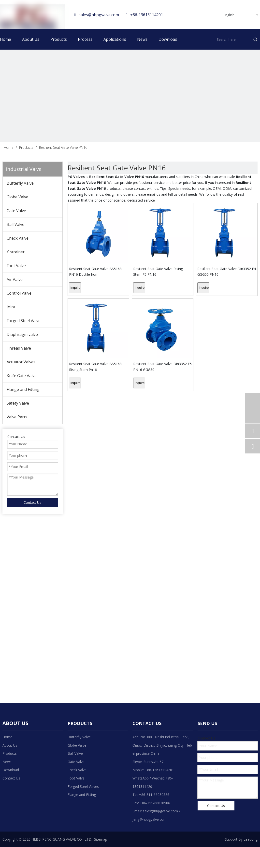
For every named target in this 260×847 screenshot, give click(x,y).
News (7, 761)
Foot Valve (16, 265)
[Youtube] (209, 14)
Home (7, 737)
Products (9, 753)
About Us (9, 745)
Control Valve (19, 293)
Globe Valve (17, 197)
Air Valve (15, 279)
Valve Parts (17, 417)
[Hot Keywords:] (255, 39)
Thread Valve (19, 348)
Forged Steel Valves (83, 786)
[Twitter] (200, 14)
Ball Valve (15, 224)
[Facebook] (180, 14)
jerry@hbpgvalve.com (149, 819)
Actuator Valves (21, 362)
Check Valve (18, 238)
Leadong (251, 839)
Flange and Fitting (23, 389)
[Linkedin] (190, 14)
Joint (11, 307)
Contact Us (11, 778)
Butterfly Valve (20, 183)
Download (10, 769)
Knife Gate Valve (22, 375)
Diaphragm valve (22, 334)
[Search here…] (234, 39)
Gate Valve (16, 210)
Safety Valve (18, 403)
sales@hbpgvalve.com (99, 14)
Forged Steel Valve (24, 320)
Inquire (76, 287)
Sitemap (100, 839)
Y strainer (16, 252)
